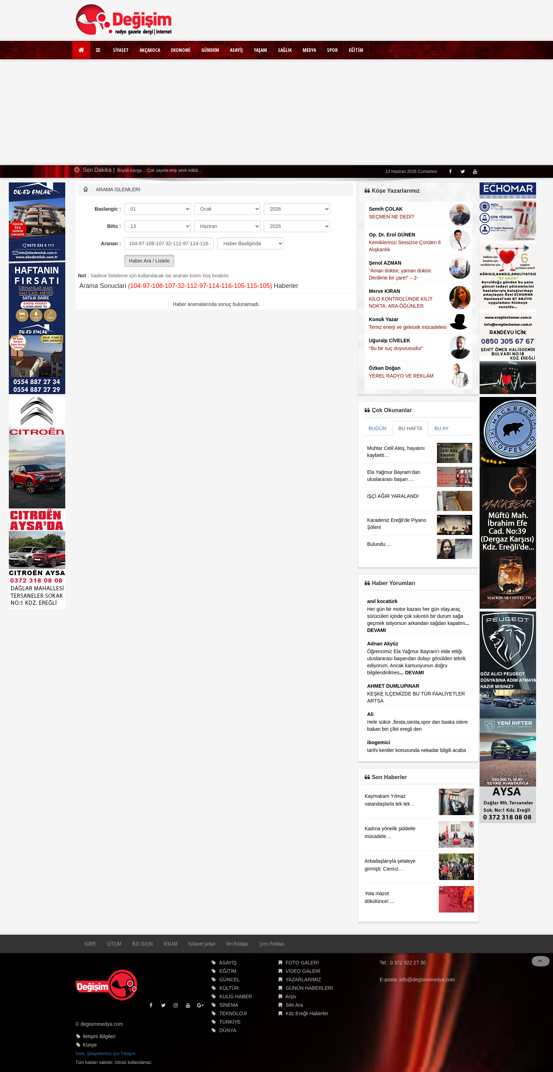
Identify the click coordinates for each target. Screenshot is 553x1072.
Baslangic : (108, 209)
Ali (370, 714)
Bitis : (114, 226)
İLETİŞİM (114, 943)
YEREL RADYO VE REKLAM (401, 376)
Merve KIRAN (384, 291)
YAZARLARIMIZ (303, 979)
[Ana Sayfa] (81, 50)
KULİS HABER (235, 996)
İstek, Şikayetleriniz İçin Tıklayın (105, 1053)
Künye (90, 1045)
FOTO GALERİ (302, 962)
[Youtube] (475, 171)
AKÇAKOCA (150, 50)
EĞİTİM (356, 50)
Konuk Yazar (384, 319)
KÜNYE (90, 943)
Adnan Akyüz (382, 643)
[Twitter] (462, 171)
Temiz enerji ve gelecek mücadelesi (407, 327)
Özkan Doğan (384, 368)
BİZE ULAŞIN (142, 943)
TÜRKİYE (230, 1022)
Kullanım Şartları (201, 943)
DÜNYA (227, 1030)
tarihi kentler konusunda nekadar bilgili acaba (416, 750)
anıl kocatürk (382, 601)
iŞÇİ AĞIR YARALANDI (393, 496)
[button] (99, 50)
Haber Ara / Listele (149, 261)
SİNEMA (228, 1005)
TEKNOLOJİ (233, 1013)
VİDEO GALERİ (303, 971)
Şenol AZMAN (385, 263)
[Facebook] (450, 171)
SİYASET (121, 50)
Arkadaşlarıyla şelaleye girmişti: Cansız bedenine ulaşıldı (390, 868)
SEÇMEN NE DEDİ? (391, 216)
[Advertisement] (276, 112)
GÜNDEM (210, 50)
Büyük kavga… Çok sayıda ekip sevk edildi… (159, 170)
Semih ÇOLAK (386, 209)
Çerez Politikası (271, 943)
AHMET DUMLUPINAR (393, 686)
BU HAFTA (411, 428)
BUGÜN (378, 428)
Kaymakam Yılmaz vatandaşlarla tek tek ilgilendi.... (387, 803)
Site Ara (294, 1005)
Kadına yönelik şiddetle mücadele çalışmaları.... (390, 836)
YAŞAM (260, 50)
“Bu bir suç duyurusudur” (396, 348)
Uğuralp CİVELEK (389, 340)
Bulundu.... (379, 544)
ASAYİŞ (236, 50)
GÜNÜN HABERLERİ (309, 988)
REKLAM (170, 943)
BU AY (442, 428)
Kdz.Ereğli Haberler (307, 1013)
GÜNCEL (229, 979)
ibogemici (378, 742)
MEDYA (309, 50)
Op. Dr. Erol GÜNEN (392, 234)
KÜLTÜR (229, 988)
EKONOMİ (180, 50)
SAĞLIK (285, 50)
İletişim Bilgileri (99, 1036)
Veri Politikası (237, 943)
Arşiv (290, 996)
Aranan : (111, 243)
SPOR (332, 50)
